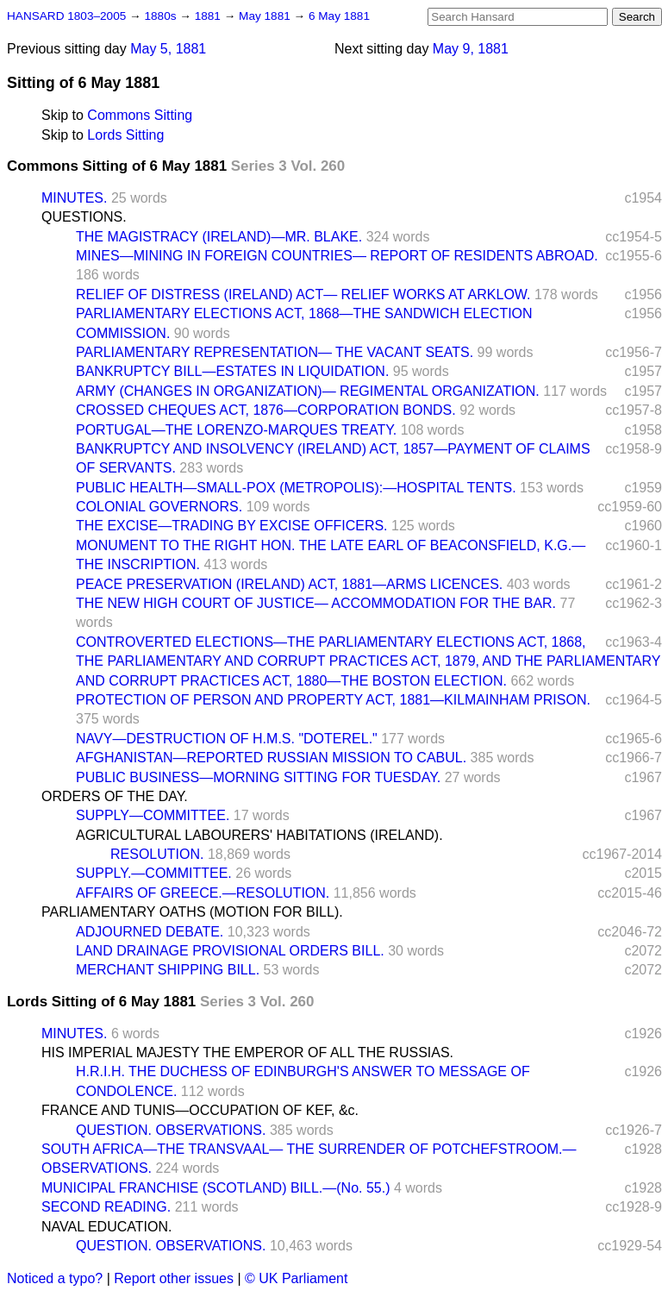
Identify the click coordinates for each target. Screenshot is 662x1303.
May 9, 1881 (471, 48)
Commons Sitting (139, 115)
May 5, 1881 (168, 48)
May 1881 (266, 15)
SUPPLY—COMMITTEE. (152, 815)
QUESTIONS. (84, 217)
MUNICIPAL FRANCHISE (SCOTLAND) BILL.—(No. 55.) (215, 1188)
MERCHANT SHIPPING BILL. (167, 969)
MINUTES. (74, 198)
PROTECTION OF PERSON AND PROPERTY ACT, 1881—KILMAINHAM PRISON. (333, 699)
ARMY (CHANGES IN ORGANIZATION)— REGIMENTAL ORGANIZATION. (308, 391)
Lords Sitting (125, 135)
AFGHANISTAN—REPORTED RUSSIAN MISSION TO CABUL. (271, 757)
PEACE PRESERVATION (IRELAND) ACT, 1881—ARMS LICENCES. (289, 584)
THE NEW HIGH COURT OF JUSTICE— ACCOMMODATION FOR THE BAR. (316, 603)
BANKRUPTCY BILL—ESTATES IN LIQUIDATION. (232, 371)
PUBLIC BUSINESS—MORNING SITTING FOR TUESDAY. (258, 777)
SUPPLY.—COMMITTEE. (154, 873)
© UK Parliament (296, 1278)
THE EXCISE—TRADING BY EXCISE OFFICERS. (232, 525)
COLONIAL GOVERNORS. (159, 506)
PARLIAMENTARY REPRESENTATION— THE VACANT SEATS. (274, 352)
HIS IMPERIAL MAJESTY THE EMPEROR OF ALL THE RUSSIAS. (247, 1052)
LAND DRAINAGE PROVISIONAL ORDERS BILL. (230, 950)
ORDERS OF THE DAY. (114, 796)
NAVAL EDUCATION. (106, 1226)
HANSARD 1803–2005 (66, 15)
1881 (209, 15)
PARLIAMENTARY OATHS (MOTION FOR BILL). (192, 912)
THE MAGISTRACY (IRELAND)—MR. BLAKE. (219, 236)
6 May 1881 (339, 15)
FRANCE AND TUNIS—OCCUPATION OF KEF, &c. (200, 1110)
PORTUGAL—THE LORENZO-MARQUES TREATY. (236, 430)
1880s (161, 15)
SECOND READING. (106, 1207)
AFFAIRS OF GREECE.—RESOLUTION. (202, 893)
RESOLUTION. (156, 854)
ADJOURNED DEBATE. (149, 931)
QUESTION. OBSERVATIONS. (170, 1130)
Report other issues (174, 1278)
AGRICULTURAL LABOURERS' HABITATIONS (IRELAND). (259, 835)
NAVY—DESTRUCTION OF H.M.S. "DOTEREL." (227, 738)
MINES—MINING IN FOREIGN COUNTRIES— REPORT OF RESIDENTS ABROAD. (337, 255)
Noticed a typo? (55, 1278)
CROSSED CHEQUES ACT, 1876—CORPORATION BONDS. (266, 410)
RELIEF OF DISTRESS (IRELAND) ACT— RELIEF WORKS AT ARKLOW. (303, 294)
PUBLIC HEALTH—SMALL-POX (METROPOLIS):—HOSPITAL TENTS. (296, 487)
